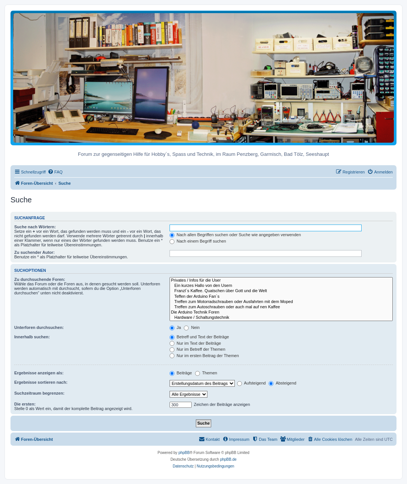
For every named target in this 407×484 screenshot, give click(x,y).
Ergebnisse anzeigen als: (38, 373)
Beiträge (181, 373)
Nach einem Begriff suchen (198, 241)
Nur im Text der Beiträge (195, 343)
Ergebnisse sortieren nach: (41, 382)
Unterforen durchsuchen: (39, 327)
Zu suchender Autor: (34, 252)
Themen (206, 373)
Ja (175, 327)
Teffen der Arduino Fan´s (281, 296)
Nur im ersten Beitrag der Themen (204, 355)
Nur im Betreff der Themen (197, 349)
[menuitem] (55, 171)
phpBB (184, 453)
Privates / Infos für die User (281, 280)
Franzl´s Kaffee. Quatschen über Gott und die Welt (281, 291)
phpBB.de (228, 459)
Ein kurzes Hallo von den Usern (281, 285)
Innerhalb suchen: (32, 337)
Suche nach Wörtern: (35, 227)
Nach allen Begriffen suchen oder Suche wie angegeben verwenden (235, 234)
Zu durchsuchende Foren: (39, 279)
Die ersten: (25, 404)
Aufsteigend (251, 383)
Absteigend (282, 383)
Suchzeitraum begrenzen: (39, 393)
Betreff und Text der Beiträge (199, 337)
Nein (192, 327)
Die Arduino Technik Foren (281, 312)
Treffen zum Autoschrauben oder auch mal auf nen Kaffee (281, 307)
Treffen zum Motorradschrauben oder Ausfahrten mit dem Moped (281, 302)
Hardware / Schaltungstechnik (281, 317)
